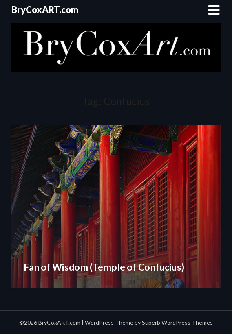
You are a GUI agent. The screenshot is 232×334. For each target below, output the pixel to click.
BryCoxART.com (45, 9)
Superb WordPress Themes (177, 322)
